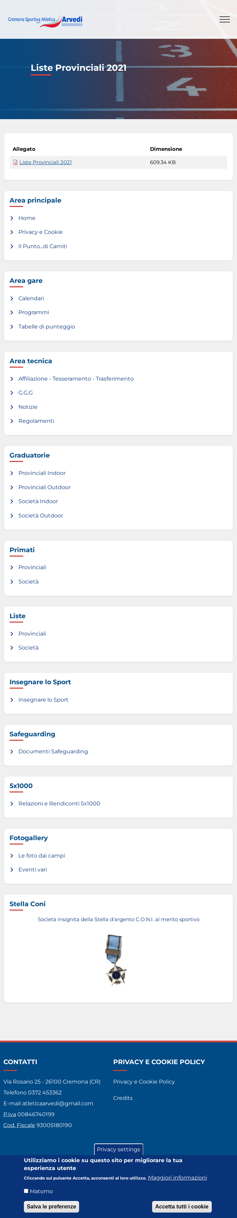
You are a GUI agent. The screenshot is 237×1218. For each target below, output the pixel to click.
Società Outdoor (40, 515)
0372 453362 (45, 1092)
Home (26, 218)
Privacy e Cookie (40, 232)
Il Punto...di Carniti (42, 246)
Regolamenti (36, 421)
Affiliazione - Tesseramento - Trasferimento (76, 378)
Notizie (28, 407)
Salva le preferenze (51, 1208)
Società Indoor (38, 501)
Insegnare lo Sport (43, 699)
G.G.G (25, 392)
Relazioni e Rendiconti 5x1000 (59, 803)
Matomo (41, 1193)
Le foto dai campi (41, 855)
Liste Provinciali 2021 (45, 162)
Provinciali (32, 567)
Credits (123, 1098)
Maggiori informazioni (177, 1179)
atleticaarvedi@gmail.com (57, 1103)
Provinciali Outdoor (44, 487)
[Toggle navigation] (225, 19)
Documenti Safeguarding (53, 751)
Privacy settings (118, 1151)
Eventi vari (32, 869)
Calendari (31, 298)
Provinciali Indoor (41, 473)
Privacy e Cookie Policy (144, 1081)
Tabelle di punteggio (46, 326)
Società (28, 581)
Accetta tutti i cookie (181, 1208)
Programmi (33, 312)
